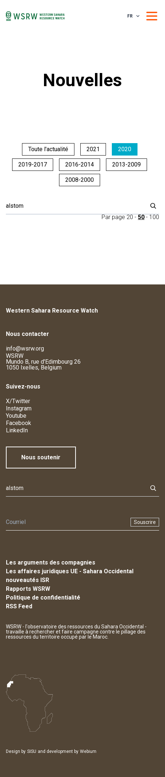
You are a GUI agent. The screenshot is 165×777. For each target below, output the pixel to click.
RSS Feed (19, 606)
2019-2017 (32, 164)
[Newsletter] (66, 522)
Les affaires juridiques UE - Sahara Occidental (69, 571)
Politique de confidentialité (43, 597)
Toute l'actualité (48, 149)
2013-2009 (126, 164)
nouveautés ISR (27, 580)
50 (141, 217)
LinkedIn (17, 430)
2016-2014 (79, 164)
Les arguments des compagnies (50, 562)
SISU (31, 751)
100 (154, 217)
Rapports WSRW (28, 588)
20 (129, 217)
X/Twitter (18, 401)
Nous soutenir (40, 457)
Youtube (16, 415)
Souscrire (145, 522)
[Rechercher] (74, 206)
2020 (124, 149)
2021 (93, 149)
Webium (88, 751)
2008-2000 (79, 179)
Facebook (18, 423)
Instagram (19, 408)
